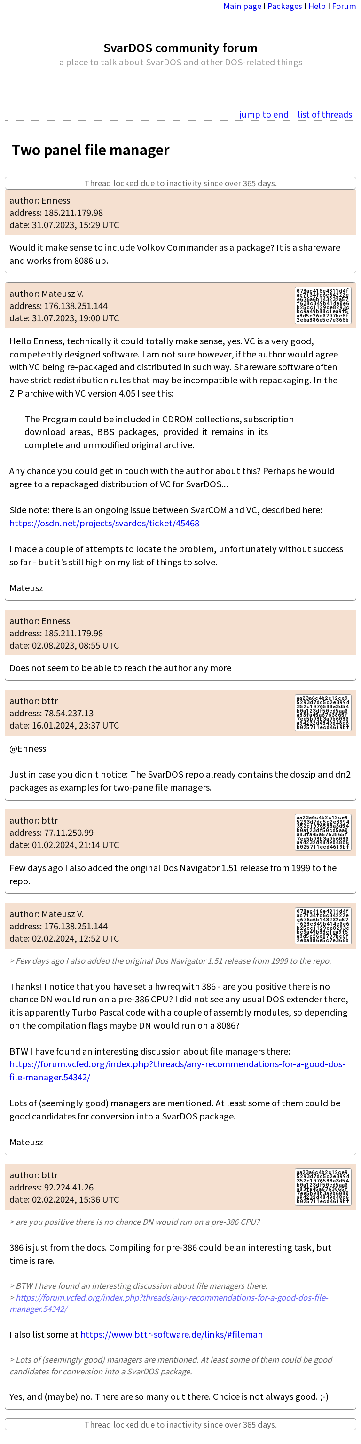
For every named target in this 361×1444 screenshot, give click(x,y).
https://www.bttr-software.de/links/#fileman (171, 1334)
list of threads (325, 114)
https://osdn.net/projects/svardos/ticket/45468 (104, 522)
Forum (344, 5)
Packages (284, 5)
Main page (242, 5)
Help (317, 5)
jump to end (264, 114)
